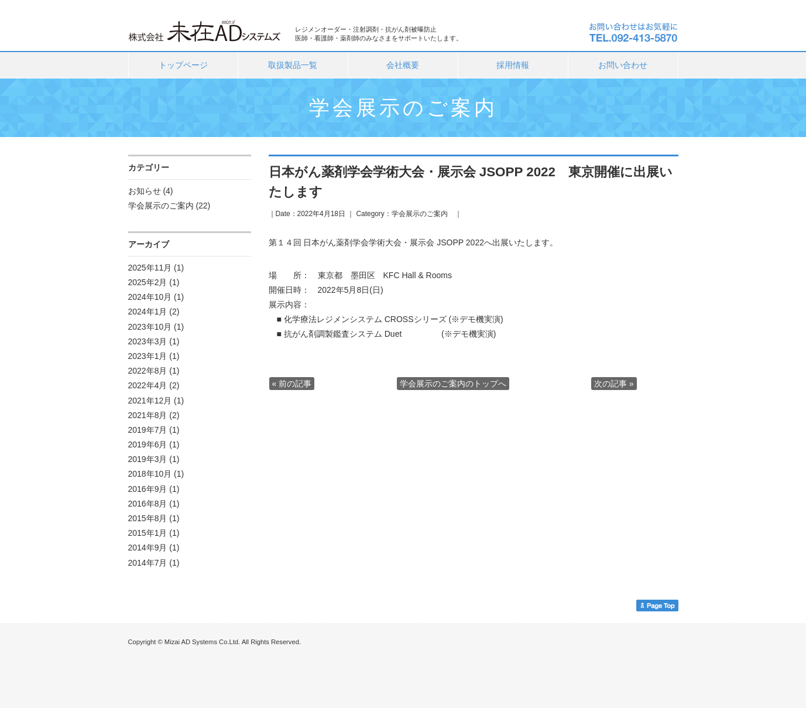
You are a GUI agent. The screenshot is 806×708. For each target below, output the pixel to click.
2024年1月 (147, 311)
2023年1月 (147, 356)
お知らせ (144, 191)
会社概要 (402, 65)
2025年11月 (150, 267)
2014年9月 (147, 547)
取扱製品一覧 (292, 65)
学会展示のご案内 (161, 205)
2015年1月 (147, 533)
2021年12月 (150, 400)
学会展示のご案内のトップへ (453, 383)
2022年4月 (147, 385)
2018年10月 (150, 473)
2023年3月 (147, 341)
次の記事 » (614, 383)
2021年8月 (147, 415)
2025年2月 (147, 282)
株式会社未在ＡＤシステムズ (205, 30)
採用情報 (512, 65)
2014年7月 (147, 562)
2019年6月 (147, 444)
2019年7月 (147, 430)
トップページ (183, 65)
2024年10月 (150, 297)
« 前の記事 (292, 383)
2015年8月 (147, 518)
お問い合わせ (622, 65)
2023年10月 (150, 326)
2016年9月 (147, 489)
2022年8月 (147, 370)
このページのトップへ (657, 605)
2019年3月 (147, 459)
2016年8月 (147, 503)
